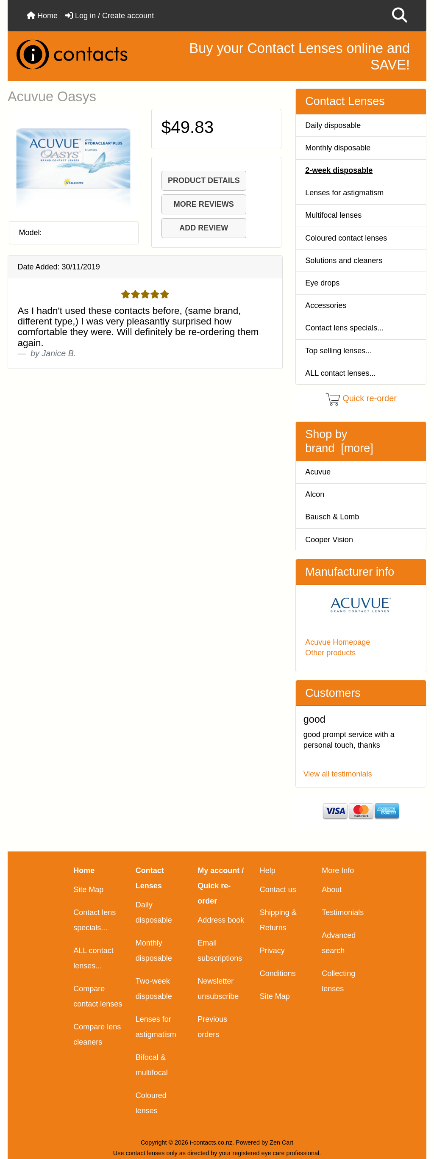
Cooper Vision (329, 539)
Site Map (88, 889)
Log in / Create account (109, 15)
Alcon (314, 494)
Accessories (325, 305)
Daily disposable (333, 125)
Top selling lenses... (338, 351)
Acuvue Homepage (337, 642)
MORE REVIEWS (204, 204)
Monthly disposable (337, 148)
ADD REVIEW (203, 228)
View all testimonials (337, 774)
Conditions (278, 973)
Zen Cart (281, 1142)
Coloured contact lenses (346, 238)
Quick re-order (369, 398)
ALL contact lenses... (340, 373)
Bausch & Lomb (332, 517)
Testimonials (343, 912)
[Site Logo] (79, 54)
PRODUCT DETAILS (204, 180)
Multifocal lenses (333, 215)
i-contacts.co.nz (211, 1142)
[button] (399, 16)
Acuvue (318, 472)
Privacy (272, 950)
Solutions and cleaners (343, 260)
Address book (221, 920)
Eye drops (322, 283)
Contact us (278, 889)
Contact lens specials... (344, 328)
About (332, 889)
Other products (330, 653)
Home (42, 15)
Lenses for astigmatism (344, 193)
